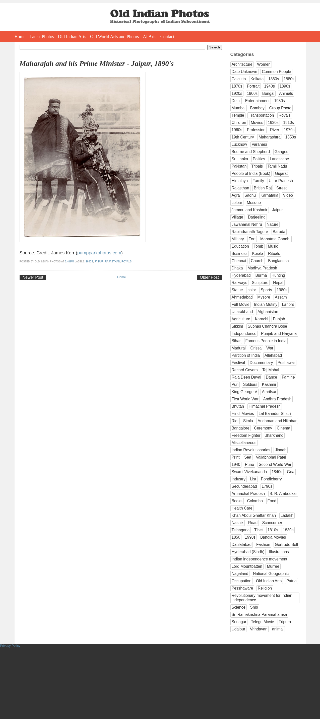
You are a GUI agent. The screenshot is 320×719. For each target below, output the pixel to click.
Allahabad (273, 355)
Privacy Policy (10, 646)
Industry (238, 479)
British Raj (263, 188)
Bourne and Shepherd (251, 152)
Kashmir (269, 384)
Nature (272, 224)
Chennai (239, 261)
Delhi (236, 101)
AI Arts (149, 36)
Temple (238, 115)
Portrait (253, 86)
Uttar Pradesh (281, 181)
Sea (247, 457)
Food (272, 501)
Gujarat (281, 173)
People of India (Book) (251, 173)
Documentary (261, 363)
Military (238, 239)
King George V (244, 392)
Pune (249, 464)
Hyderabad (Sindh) (248, 552)
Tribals (257, 166)
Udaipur (238, 629)
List (253, 479)
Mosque (254, 202)
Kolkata (257, 79)
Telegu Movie (262, 622)
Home (20, 36)
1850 (236, 537)
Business (239, 253)
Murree (273, 566)
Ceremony (263, 428)
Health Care (242, 508)
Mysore (263, 297)
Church (257, 261)
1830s (288, 530)
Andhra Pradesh (277, 399)
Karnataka (269, 195)
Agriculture (241, 319)
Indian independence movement (259, 559)
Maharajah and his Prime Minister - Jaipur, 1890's (97, 63)
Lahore (288, 304)
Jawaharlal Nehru (247, 224)
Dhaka (237, 268)
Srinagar (239, 622)
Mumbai (238, 108)
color (251, 290)
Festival (238, 363)
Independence (244, 333)
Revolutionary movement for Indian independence (262, 597)
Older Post (209, 277)
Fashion (263, 544)
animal (278, 629)
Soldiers (250, 384)
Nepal (278, 282)
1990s (250, 537)
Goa (290, 472)
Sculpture (260, 282)
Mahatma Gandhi (275, 239)
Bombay (257, 108)
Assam (281, 297)
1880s (289, 79)
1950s (279, 101)
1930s (273, 122)
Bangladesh (278, 261)
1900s (252, 93)
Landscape (279, 159)
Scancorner (272, 523)
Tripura (285, 622)
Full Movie (240, 304)
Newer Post (33, 277)
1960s (237, 130)
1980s (282, 290)
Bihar (236, 341)
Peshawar (286, 363)
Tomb (258, 246)
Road (253, 523)
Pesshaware (242, 588)
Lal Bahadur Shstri (275, 413)
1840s (277, 472)
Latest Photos (42, 36)
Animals (286, 93)
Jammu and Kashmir (250, 210)
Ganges (281, 152)
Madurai (239, 348)
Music (273, 246)
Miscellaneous (244, 443)
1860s (273, 79)
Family (258, 181)
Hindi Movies (243, 413)
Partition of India (246, 355)
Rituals (274, 253)
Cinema (283, 428)
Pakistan (239, 166)
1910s (288, 122)
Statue (237, 290)
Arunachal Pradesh (248, 493)
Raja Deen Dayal (246, 377)
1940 (236, 464)
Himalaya (240, 181)
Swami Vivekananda (249, 472)
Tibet (258, 530)
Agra (236, 195)
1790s (267, 486)
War (269, 348)
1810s (273, 530)
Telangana (241, 530)
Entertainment (257, 101)
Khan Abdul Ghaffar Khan (254, 515)
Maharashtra (270, 137)
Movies (257, 122)
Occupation (241, 581)
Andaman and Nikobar (277, 421)
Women (263, 64)
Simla (248, 421)
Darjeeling (257, 217)
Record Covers (245, 370)
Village (237, 217)
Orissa (256, 348)
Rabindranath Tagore (250, 232)
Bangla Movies (273, 537)
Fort (252, 239)
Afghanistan (268, 312)
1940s (269, 86)
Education (240, 246)
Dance (271, 377)
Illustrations (279, 552)
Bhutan (238, 406)
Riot (235, 421)
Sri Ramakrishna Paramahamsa (259, 614)
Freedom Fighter (246, 435)
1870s (237, 86)
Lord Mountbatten (247, 566)
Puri (235, 384)
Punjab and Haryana (279, 333)
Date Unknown (244, 71)
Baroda (279, 232)
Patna (291, 581)
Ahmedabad (242, 297)
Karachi (261, 319)
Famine (288, 377)
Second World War (275, 464)
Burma (261, 275)
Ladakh (287, 515)
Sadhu (250, 195)
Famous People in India (266, 341)
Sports (266, 290)
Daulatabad (242, 544)
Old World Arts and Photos (114, 36)
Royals (126, 261)
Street (281, 188)
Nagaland (240, 573)
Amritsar (269, 392)
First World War (245, 399)
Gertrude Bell (286, 544)
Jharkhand (274, 435)
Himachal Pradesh (265, 406)
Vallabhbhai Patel (271, 457)
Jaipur (99, 261)
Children (239, 122)
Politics (259, 159)
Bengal (268, 93)
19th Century (243, 137)
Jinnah (280, 450)
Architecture (242, 64)
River (274, 130)
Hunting (278, 275)
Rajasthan (112, 261)
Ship (254, 607)
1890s (89, 261)
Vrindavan (259, 629)
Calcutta (239, 79)
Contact (167, 36)
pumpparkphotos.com (99, 252)
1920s (237, 93)
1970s (289, 130)
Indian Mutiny (265, 304)
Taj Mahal (270, 370)
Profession (256, 130)
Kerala (257, 253)
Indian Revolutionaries (251, 450)
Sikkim (237, 326)
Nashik (238, 523)
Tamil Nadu (277, 166)
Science (238, 607)
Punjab (279, 319)
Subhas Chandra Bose (267, 326)
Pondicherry (271, 479)
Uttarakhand (242, 312)
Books (237, 501)
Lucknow (239, 144)
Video (288, 195)
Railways (239, 282)
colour (237, 202)
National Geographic (271, 573)
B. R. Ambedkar (283, 493)
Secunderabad (244, 486)
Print (236, 457)
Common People (276, 71)
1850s (290, 137)
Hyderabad (241, 275)
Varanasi (259, 144)
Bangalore (240, 428)
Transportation (261, 115)
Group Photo (280, 108)
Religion (265, 588)
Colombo (255, 501)
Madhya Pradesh (262, 268)
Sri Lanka (240, 159)
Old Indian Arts (72, 36)
